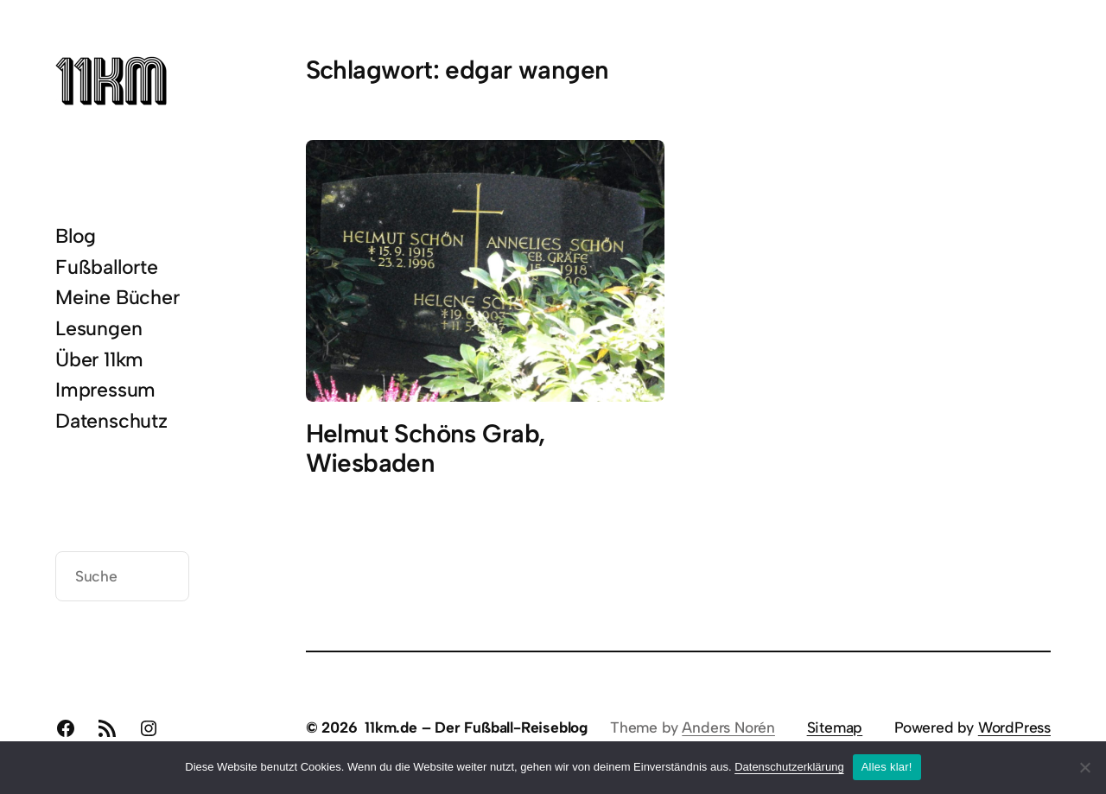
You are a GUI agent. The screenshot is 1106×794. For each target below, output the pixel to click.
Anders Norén (728, 727)
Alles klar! (886, 766)
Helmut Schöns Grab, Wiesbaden (425, 448)
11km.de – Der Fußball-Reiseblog (476, 727)
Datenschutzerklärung (788, 766)
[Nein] (1084, 767)
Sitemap (835, 727)
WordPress (1014, 727)
